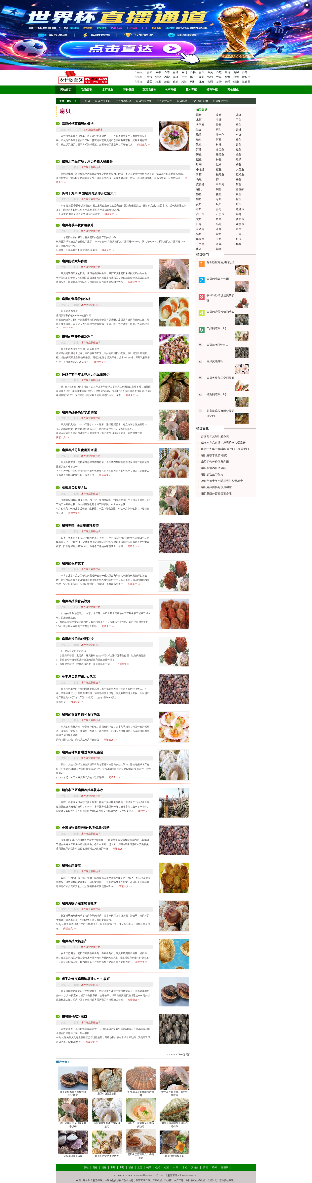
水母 (238, 239)
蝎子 (193, 77)
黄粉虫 (246, 77)
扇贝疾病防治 (200, 100)
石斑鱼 (220, 214)
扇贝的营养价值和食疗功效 (81, 714)
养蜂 (245, 72)
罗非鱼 (240, 219)
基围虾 (240, 189)
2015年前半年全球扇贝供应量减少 (85, 374)
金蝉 (236, 77)
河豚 (199, 149)
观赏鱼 (240, 224)
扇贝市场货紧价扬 (106, 1093)
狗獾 (228, 81)
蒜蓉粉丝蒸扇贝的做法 (78, 123)
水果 (158, 81)
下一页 (181, 1054)
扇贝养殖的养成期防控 (78, 639)
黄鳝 (228, 72)
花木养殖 (191, 89)
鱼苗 (218, 219)
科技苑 (168, 1180)
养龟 (218, 209)
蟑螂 (236, 81)
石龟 (238, 234)
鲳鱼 (199, 159)
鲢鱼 (218, 169)
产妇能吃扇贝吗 (216, 328)
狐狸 (176, 77)
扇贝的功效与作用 (74, 261)
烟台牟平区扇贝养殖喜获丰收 (82, 790)
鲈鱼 (218, 159)
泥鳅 (236, 72)
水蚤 (199, 249)
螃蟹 (218, 124)
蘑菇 (167, 81)
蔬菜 (149, 81)
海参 (199, 129)
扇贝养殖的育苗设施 (76, 601)
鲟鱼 (218, 234)
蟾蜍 (199, 134)
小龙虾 (200, 169)
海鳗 (218, 199)
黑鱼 (199, 144)
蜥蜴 (158, 77)
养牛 (158, 72)
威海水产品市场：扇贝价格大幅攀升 (87, 161)
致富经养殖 (144, 1180)
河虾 (218, 229)
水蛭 (228, 77)
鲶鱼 (238, 149)
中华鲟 (220, 184)
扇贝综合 (182, 100)
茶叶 (219, 81)
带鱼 (238, 184)
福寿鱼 (220, 174)
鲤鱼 (199, 154)
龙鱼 (199, 219)
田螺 (199, 224)
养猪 (149, 72)
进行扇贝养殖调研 (73, 1156)
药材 (193, 81)
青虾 (199, 174)
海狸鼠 (246, 81)
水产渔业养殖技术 (93, 129)
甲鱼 (238, 119)
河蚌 (218, 244)
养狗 (176, 72)
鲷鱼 (218, 189)
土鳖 (218, 239)
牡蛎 (218, 164)
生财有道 (190, 1180)
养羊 (167, 72)
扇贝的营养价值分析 (76, 299)
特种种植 (212, 89)
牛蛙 (218, 119)
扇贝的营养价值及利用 (78, 336)
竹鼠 (219, 77)
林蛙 (218, 144)
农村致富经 (171, 1175)
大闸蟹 (200, 124)
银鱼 (218, 204)
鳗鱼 (238, 139)
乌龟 (218, 224)
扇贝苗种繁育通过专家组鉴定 (82, 752)
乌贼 (199, 179)
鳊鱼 (238, 154)
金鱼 (238, 229)
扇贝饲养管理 (144, 100)
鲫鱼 (238, 164)
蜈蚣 (202, 77)
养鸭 (193, 72)
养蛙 (219, 72)
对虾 (238, 134)
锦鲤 (238, 214)
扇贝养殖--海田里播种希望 (80, 525)
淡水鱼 (220, 134)
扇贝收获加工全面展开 (220, 377)
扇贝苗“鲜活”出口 (74, 1016)
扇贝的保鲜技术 (73, 563)
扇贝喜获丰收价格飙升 (78, 225)
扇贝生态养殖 (71, 865)
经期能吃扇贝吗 (216, 394)
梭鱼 (218, 194)
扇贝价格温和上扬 (174, 1156)
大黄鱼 (240, 169)
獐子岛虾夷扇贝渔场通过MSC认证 (86, 979)
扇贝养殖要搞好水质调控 (79, 412)
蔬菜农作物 (149, 89)
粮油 (184, 81)
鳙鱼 (238, 199)
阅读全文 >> (143, 144)
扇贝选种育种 (164, 100)
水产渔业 (107, 89)
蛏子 (238, 159)
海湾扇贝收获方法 (74, 488)
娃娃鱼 (240, 209)
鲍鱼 (199, 139)
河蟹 (218, 139)
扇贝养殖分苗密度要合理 (79, 450)
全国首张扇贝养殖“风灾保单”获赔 (85, 827)
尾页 (188, 1054)
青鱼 (238, 144)
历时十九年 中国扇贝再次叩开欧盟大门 (89, 193)
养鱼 (202, 72)
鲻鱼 (238, 204)
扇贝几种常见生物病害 (107, 1156)
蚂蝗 (238, 244)
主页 (61, 101)
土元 (184, 77)
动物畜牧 (86, 89)
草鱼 (238, 124)
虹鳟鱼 (240, 174)
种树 (176, 81)
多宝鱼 (220, 149)
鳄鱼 (218, 129)
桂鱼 (199, 234)
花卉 (202, 81)
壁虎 (149, 77)
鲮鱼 (238, 179)
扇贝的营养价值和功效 (220, 311)
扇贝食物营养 (220, 100)
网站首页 (65, 89)
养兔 (210, 72)
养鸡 (184, 72)
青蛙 (238, 129)
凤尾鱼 (200, 239)
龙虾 (238, 114)
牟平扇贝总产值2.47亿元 (79, 676)
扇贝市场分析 (123, 100)
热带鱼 (220, 154)
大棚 (210, 81)
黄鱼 (199, 204)
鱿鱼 (238, 194)
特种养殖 (128, 89)
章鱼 (199, 209)
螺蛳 (218, 249)
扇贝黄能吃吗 (215, 361)
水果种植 (170, 89)
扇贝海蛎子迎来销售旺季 (79, 903)
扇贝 (69, 101)
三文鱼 (200, 244)
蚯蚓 (210, 77)
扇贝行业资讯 (103, 100)
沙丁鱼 (200, 214)
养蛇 (167, 77)
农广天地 (178, 1180)
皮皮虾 (200, 184)
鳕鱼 (199, 199)
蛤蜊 (199, 164)
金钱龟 (200, 229)
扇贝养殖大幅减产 (74, 941)
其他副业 (233, 89)
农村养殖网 (96, 1180)
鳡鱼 (199, 194)
